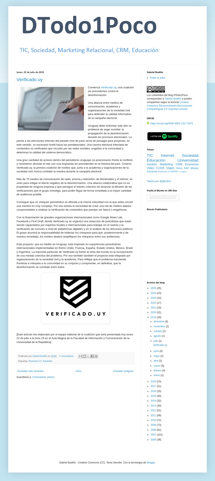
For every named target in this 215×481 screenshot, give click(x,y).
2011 (154, 415)
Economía (191, 164)
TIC (150, 155)
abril (156, 360)
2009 (154, 424)
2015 (154, 396)
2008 (154, 429)
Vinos (179, 168)
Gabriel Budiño (40, 356)
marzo (157, 365)
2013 (154, 405)
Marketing (166, 164)
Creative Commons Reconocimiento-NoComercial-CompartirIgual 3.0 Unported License (169, 106)
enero (157, 375)
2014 (154, 400)
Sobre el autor (157, 77)
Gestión (152, 164)
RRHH (174, 171)
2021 (154, 307)
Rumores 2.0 (35, 361)
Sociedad (47, 361)
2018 (154, 381)
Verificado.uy (30, 79)
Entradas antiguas (123, 371)
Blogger (151, 462)
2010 (154, 420)
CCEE (160, 168)
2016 (154, 391)
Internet (167, 155)
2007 (154, 434)
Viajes (170, 168)
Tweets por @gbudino (159, 181)
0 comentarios (66, 356)
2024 (154, 293)
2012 (154, 410)
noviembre (160, 326)
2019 (154, 317)
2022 (154, 302)
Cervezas (152, 171)
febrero (158, 370)
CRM (179, 164)
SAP (186, 168)
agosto (158, 336)
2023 (154, 297)
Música (194, 168)
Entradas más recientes (31, 371)
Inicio (78, 371)
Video (150, 168)
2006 (154, 439)
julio (156, 340)
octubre (158, 331)
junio (157, 351)
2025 (154, 288)
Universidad (188, 160)
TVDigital (182, 171)
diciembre (159, 321)
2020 (154, 312)
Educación (156, 160)
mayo (157, 356)
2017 (154, 386)
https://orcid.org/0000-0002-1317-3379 (170, 123)
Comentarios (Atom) (43, 377)
